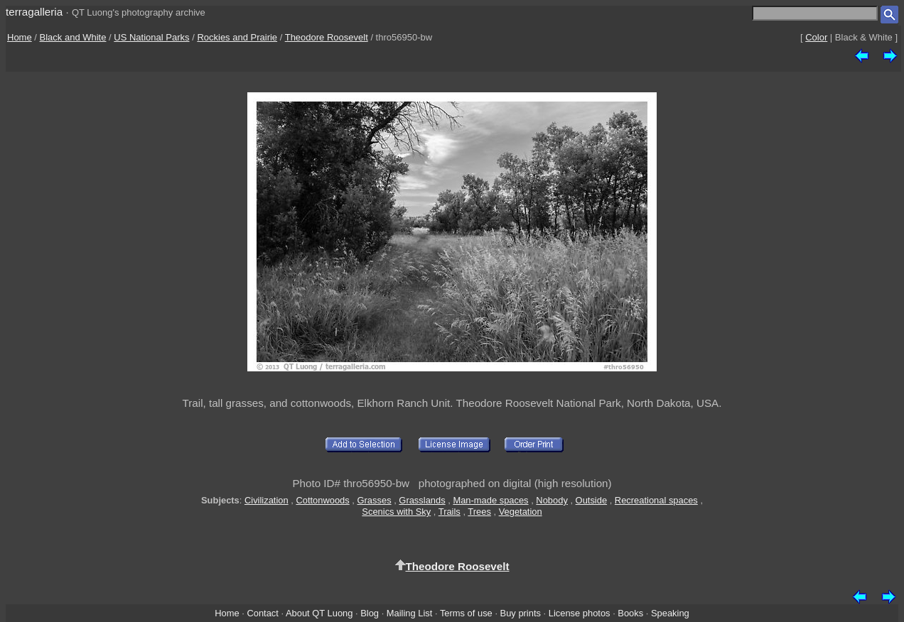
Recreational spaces (656, 500)
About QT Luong (319, 613)
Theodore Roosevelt (326, 37)
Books (630, 613)
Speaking (670, 613)
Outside (591, 500)
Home (19, 37)
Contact (262, 613)
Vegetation (520, 511)
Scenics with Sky (396, 511)
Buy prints (520, 613)
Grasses (374, 500)
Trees (479, 511)
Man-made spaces (490, 500)
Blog (369, 613)
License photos (579, 613)
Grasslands (422, 500)
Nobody (552, 500)
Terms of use (466, 613)
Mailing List (410, 613)
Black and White (73, 37)
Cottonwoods (322, 500)
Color (816, 37)
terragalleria (34, 12)
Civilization (266, 500)
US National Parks (151, 37)
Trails (449, 511)
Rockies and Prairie (237, 37)
